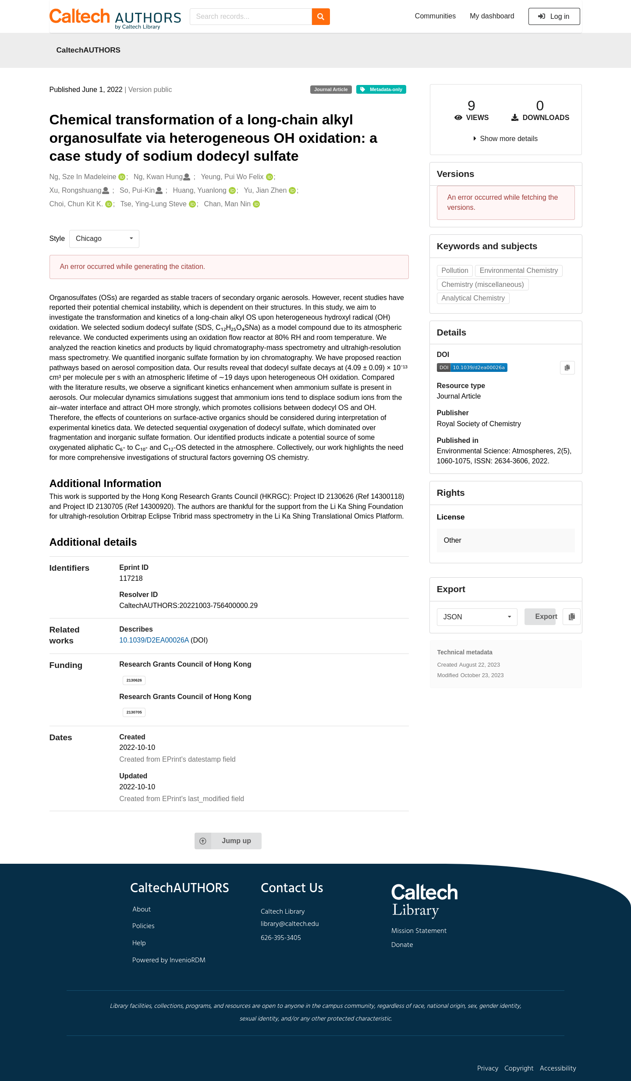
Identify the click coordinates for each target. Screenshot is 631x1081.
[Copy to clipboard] (567, 367)
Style (57, 238)
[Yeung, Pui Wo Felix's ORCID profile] (268, 177)
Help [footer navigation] (139, 943)
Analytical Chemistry (473, 298)
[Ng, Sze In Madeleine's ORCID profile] (120, 177)
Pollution (454, 270)
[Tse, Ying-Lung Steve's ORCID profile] (191, 204)
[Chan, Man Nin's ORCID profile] (255, 204)
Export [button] (545, 616)
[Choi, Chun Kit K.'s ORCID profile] (107, 204)
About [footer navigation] (141, 909)
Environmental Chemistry (519, 270)
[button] (506, 541)
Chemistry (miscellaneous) (482, 284)
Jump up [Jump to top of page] (223, 841)
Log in (554, 16)
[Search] (321, 16)
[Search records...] (251, 16)
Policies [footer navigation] (143, 926)
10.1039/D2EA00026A (155, 640)
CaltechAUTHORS (89, 50)
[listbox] (104, 238)
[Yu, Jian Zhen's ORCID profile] (291, 191)
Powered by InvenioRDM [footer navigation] (169, 960)
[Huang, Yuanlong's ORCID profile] (231, 191)
